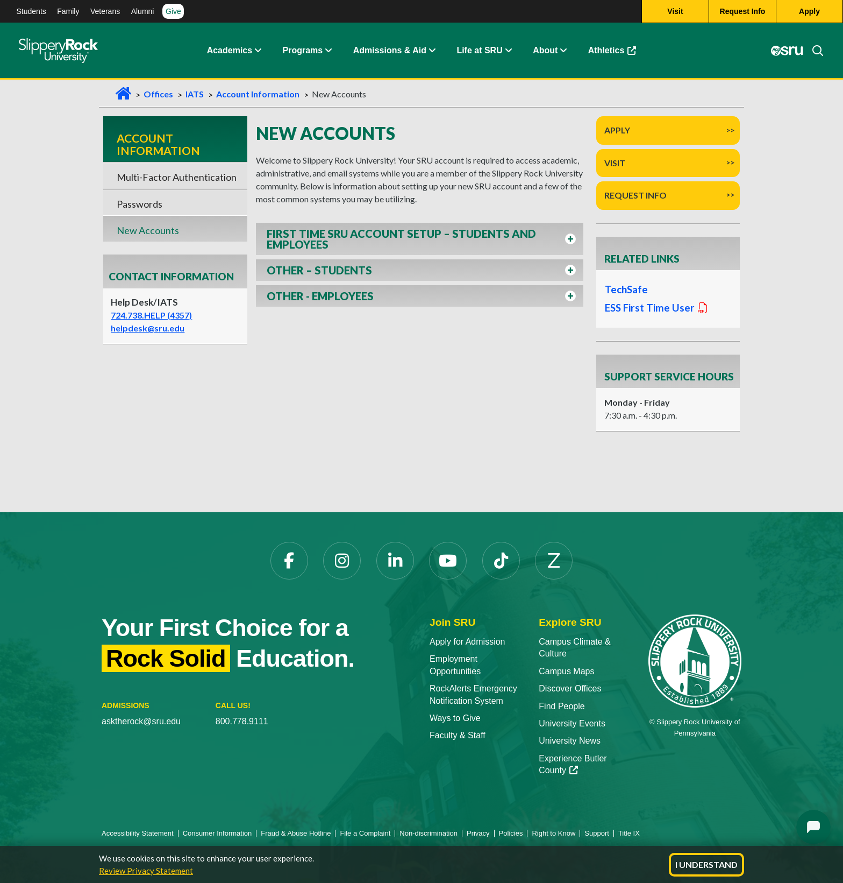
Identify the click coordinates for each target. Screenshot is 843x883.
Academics (230, 50)
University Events (572, 723)
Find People (561, 706)
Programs (303, 50)
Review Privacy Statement (146, 870)
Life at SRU (479, 50)
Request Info (635, 195)
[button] (419, 239)
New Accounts (148, 230)
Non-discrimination (428, 833)
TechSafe (626, 289)
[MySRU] (787, 51)
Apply (617, 130)
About (545, 50)
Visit (614, 163)
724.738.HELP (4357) (151, 315)
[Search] (813, 51)
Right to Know (553, 833)
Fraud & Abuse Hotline (296, 833)
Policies (511, 833)
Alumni (142, 11)
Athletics (612, 50)
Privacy (478, 833)
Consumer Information (217, 833)
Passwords (139, 204)
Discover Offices (570, 688)
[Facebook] (289, 561)
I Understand (706, 864)
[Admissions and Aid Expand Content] (432, 51)
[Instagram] (342, 561)
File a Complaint (365, 833)
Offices (158, 94)
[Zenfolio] (554, 561)
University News (570, 740)
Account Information (257, 94)
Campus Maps (566, 671)
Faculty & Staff (457, 735)
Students (31, 11)
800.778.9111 (242, 721)
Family (68, 11)
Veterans (105, 11)
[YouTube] (448, 561)
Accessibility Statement (138, 833)
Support (596, 833)
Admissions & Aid (389, 50)
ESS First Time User (655, 308)
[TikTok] (501, 561)
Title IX (629, 833)
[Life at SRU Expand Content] (508, 51)
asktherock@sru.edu (141, 721)
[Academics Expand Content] (257, 51)
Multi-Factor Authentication (177, 177)
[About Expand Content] (328, 51)
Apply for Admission (467, 641)
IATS (194, 94)
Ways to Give (455, 718)
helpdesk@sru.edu (147, 328)
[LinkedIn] (395, 561)
